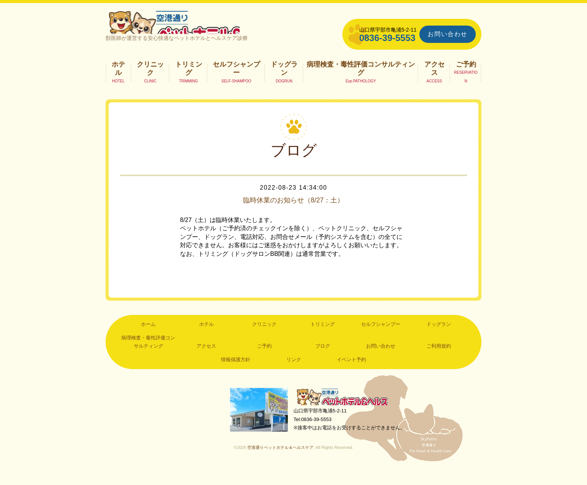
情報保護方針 (235, 372)
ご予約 (466, 77)
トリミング (188, 81)
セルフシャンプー (236, 81)
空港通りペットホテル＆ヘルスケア (346, 411)
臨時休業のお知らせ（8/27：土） (294, 213)
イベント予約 (351, 372)
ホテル (118, 81)
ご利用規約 (439, 359)
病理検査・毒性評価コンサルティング (361, 81)
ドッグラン (284, 81)
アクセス (434, 81)
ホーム (148, 337)
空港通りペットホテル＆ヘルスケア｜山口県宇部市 (206, 28)
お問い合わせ (447, 34)
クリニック (150, 81)
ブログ (322, 359)
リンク (293, 372)
